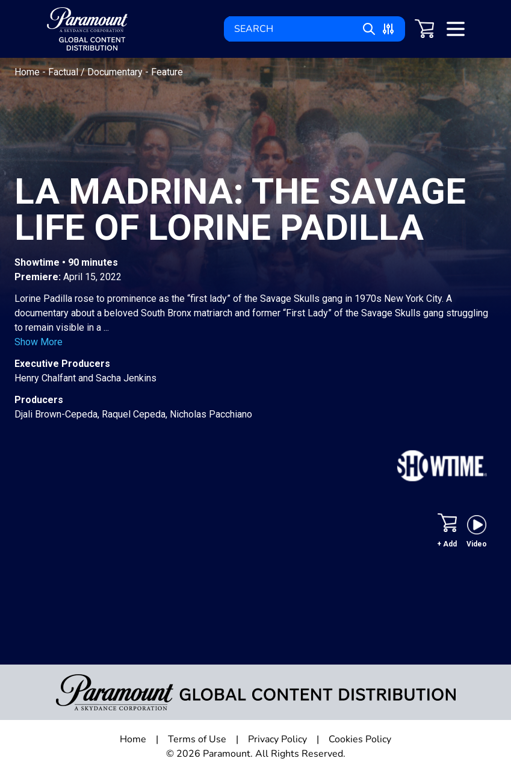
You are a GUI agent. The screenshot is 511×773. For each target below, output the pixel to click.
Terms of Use (197, 739)
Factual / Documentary (96, 72)
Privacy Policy (277, 739)
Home (28, 72)
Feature (167, 72)
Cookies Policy (360, 739)
